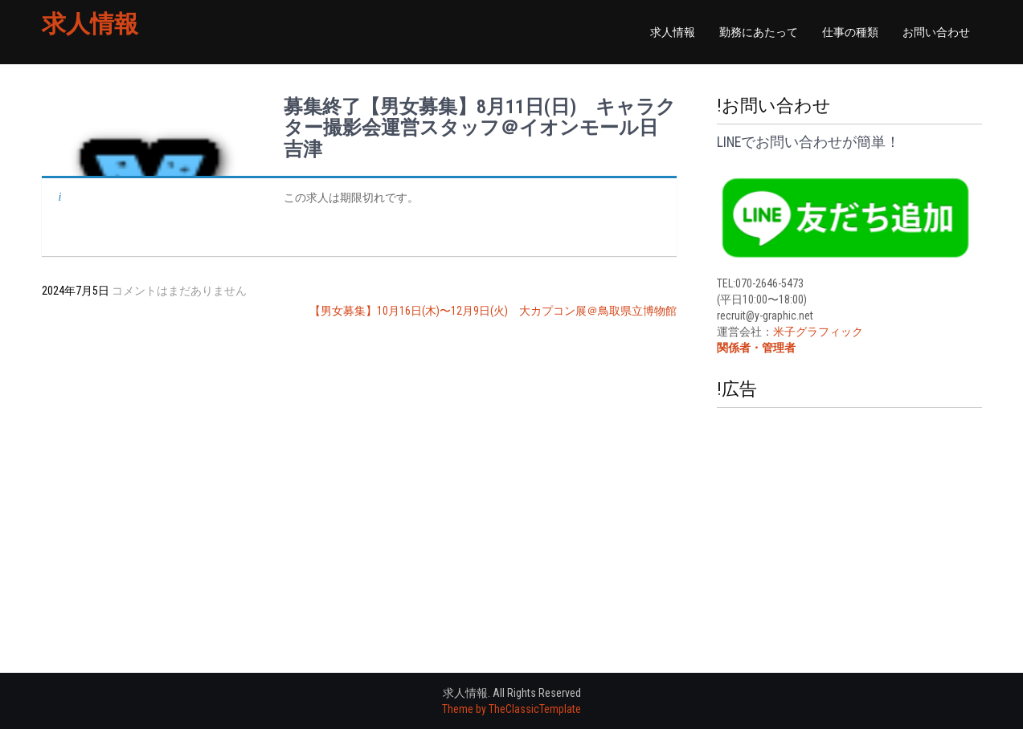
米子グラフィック (818, 331)
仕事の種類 (850, 32)
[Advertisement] (849, 516)
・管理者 (773, 347)
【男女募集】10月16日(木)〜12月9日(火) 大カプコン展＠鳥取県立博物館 (493, 310)
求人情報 (90, 24)
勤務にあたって (758, 32)
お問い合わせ (936, 32)
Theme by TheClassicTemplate (511, 709)
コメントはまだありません (179, 290)
